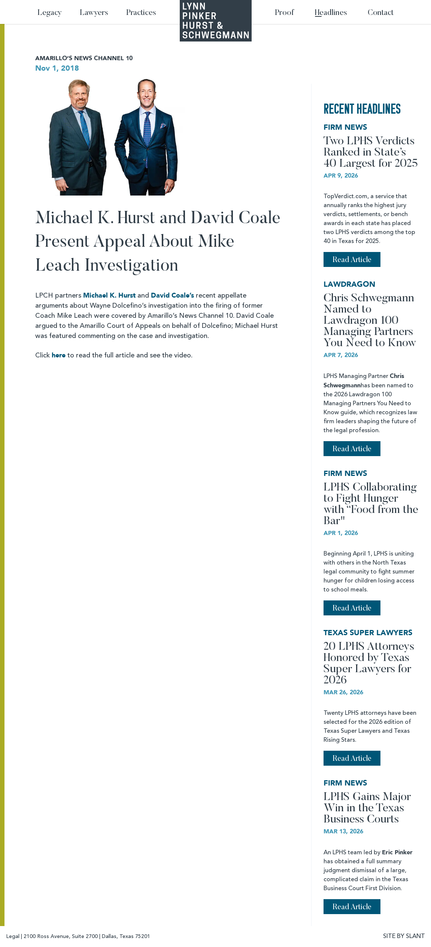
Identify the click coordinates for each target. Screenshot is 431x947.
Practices (141, 13)
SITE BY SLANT (404, 937)
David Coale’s (172, 295)
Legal (12, 936)
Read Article (352, 260)
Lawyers (94, 13)
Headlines (331, 13)
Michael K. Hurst (109, 295)
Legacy (49, 13)
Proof (284, 13)
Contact (381, 13)
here (59, 355)
